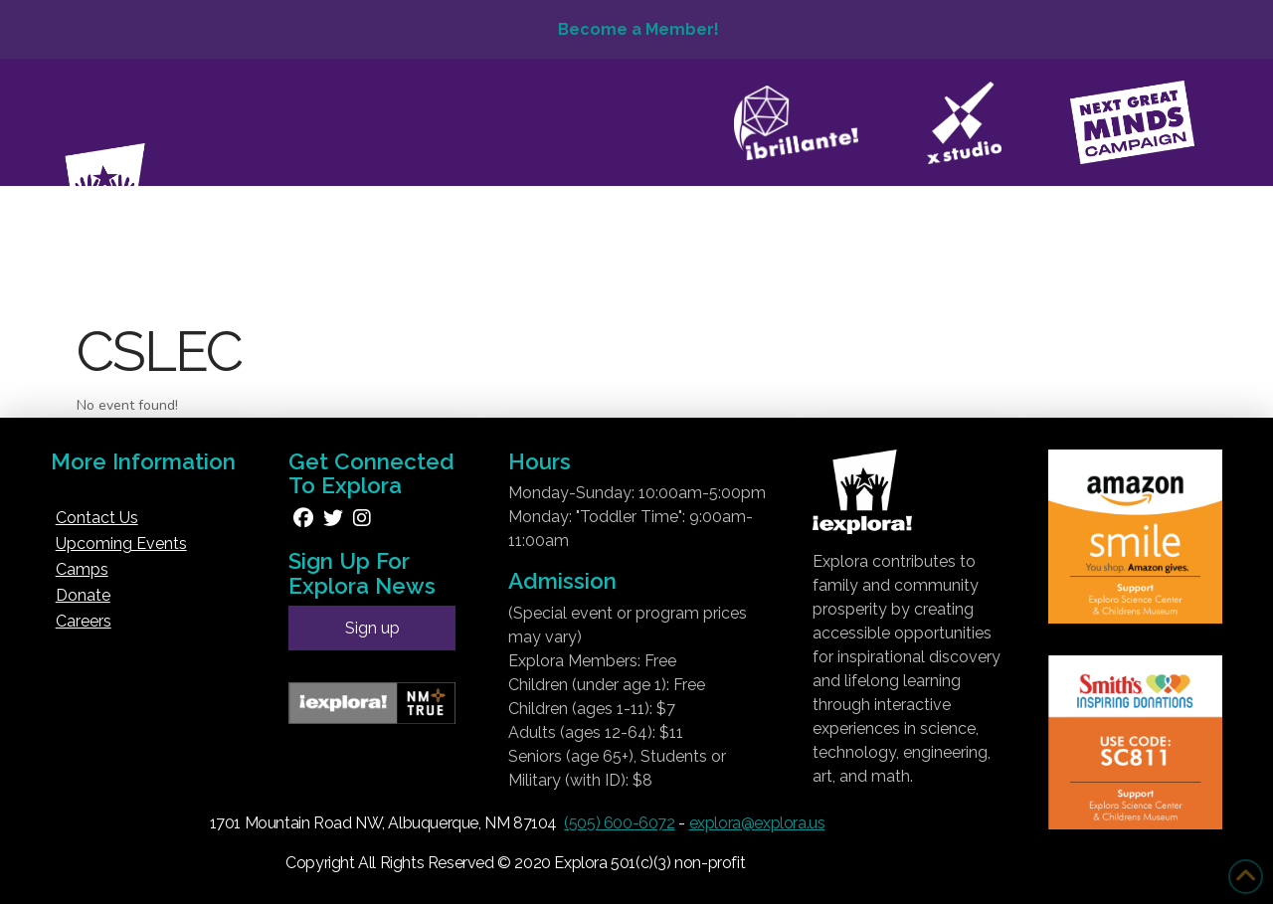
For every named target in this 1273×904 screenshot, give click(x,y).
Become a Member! (636, 29)
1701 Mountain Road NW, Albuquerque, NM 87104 (383, 823)
